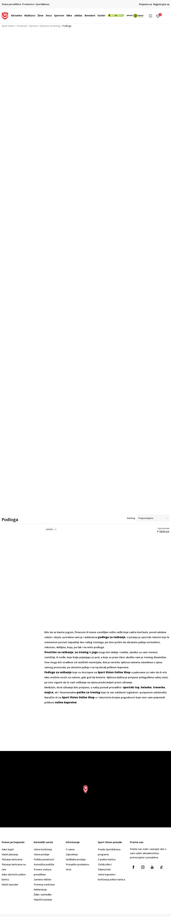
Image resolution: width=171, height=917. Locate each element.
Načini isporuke (10, 884)
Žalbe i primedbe (43, 894)
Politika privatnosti (44, 859)
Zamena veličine (42, 879)
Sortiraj (131, 518)
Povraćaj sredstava (44, 884)
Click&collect (105, 864)
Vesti (68, 869)
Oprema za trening (50, 25)
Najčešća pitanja (43, 899)
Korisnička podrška (44, 864)
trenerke (159, 687)
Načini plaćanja (10, 854)
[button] (151, 16)
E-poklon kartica (106, 859)
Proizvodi (22, 25)
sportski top (131, 687)
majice (48, 692)
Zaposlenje (72, 854)
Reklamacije (40, 889)
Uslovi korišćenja (43, 849)
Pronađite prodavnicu (77, 864)
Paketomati (104, 869)
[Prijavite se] (158, 15)
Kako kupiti (8, 849)
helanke (146, 687)
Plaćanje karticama (12, 859)
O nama (70, 849)
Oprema (33, 25)
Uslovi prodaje (41, 854)
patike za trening (88, 692)
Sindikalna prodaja (76, 859)
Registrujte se (161, 4)
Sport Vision (8, 25)
